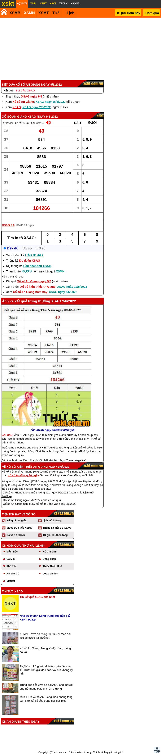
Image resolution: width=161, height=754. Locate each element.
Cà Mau (11, 558)
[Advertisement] (79, 49)
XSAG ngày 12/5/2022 (72, 286)
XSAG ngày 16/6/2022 (50, 101)
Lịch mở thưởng (52, 520)
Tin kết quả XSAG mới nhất (37, 597)
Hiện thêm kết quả (12, 276)
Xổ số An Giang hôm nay (30, 292)
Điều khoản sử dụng (80, 752)
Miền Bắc (12, 551)
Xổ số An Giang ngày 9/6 (34, 281)
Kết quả (8, 90)
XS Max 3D (12, 573)
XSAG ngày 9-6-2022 (43, 116)
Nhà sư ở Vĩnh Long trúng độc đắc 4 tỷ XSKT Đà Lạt (45, 617)
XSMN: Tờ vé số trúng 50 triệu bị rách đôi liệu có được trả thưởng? (45, 635)
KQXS (27, 271)
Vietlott (10, 580)
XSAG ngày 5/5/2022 (63, 292)
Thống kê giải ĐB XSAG (57, 527)
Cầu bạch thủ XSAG (37, 266)
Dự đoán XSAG (29, 260)
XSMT (43, 13)
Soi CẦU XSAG (25, 90)
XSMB (14, 13)
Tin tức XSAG (12, 591)
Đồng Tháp (49, 558)
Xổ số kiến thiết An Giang (38, 286)
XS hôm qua (11, 545)
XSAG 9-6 (8, 225)
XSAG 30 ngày (25, 225)
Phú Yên (11, 566)
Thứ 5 (18, 123)
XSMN (29, 13)
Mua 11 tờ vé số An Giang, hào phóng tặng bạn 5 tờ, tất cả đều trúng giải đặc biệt (46, 698)
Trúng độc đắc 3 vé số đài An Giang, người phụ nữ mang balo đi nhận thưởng (46, 686)
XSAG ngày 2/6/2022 (36, 107)
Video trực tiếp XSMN (19, 527)
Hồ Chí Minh (50, 551)
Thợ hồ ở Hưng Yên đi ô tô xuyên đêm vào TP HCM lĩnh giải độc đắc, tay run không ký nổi (46, 670)
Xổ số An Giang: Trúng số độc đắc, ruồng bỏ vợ (45, 650)
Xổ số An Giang (23, 101)
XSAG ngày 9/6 (31, 96)
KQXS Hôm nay (128, 13)
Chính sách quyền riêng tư (108, 752)
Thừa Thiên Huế (52, 566)
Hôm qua (152, 13)
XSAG (17, 107)
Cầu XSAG (34, 255)
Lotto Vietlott (50, 573)
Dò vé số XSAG (15, 535)
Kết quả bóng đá (16, 520)
